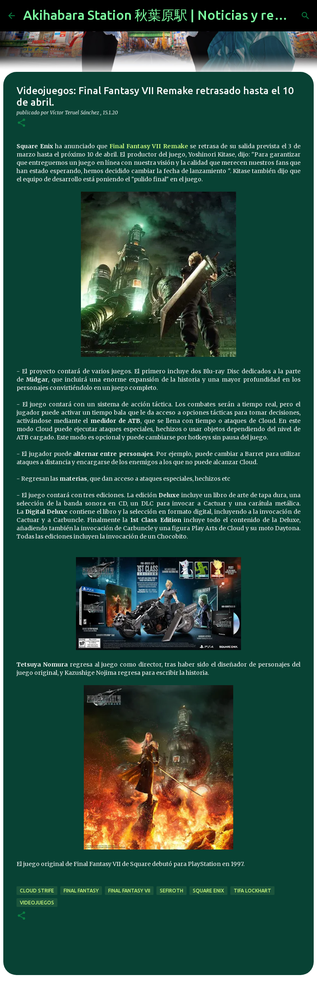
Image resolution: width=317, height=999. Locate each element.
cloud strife (37, 890)
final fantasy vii (129, 890)
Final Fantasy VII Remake (148, 146)
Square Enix (208, 890)
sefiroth (171, 890)
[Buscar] (305, 16)
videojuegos (37, 902)
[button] (21, 123)
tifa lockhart (252, 890)
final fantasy (81, 890)
